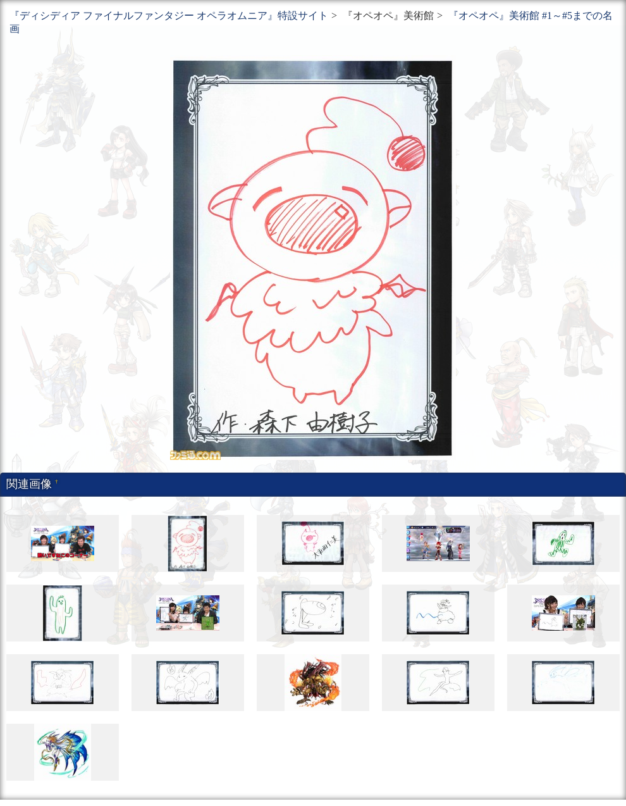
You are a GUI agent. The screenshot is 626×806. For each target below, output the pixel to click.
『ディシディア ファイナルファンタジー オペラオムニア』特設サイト (168, 15)
